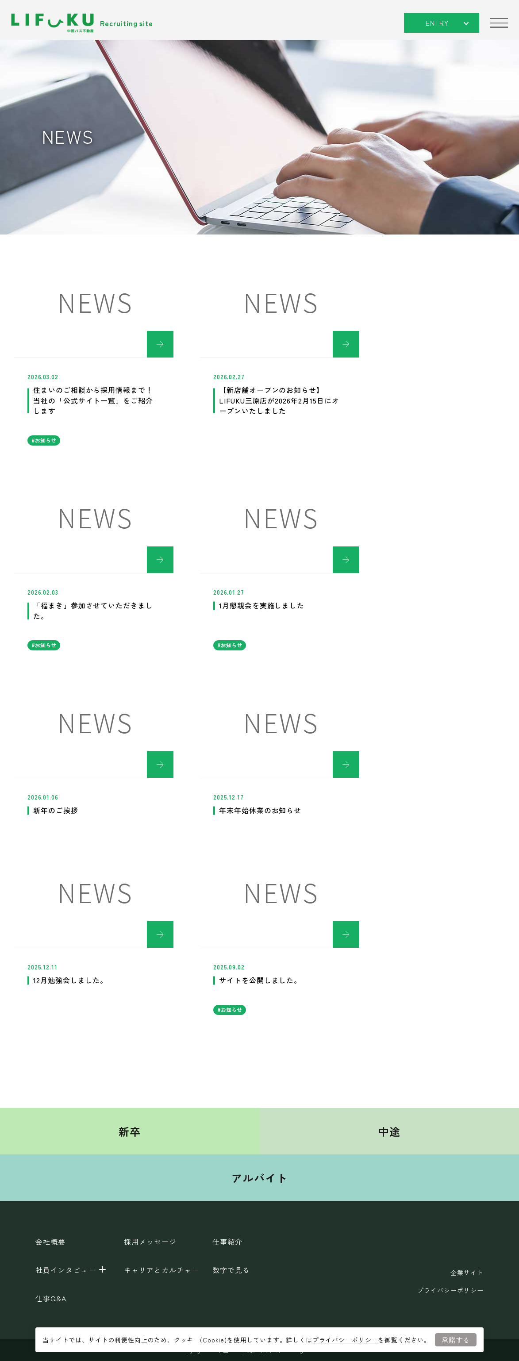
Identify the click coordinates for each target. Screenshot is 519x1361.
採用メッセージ (150, 1241)
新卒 (130, 1131)
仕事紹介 (227, 1241)
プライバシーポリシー (345, 1339)
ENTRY (447, 22)
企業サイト (467, 1272)
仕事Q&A (50, 1298)
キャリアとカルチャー (161, 1270)
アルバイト (259, 1177)
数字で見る (231, 1270)
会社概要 (50, 1241)
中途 (389, 1131)
